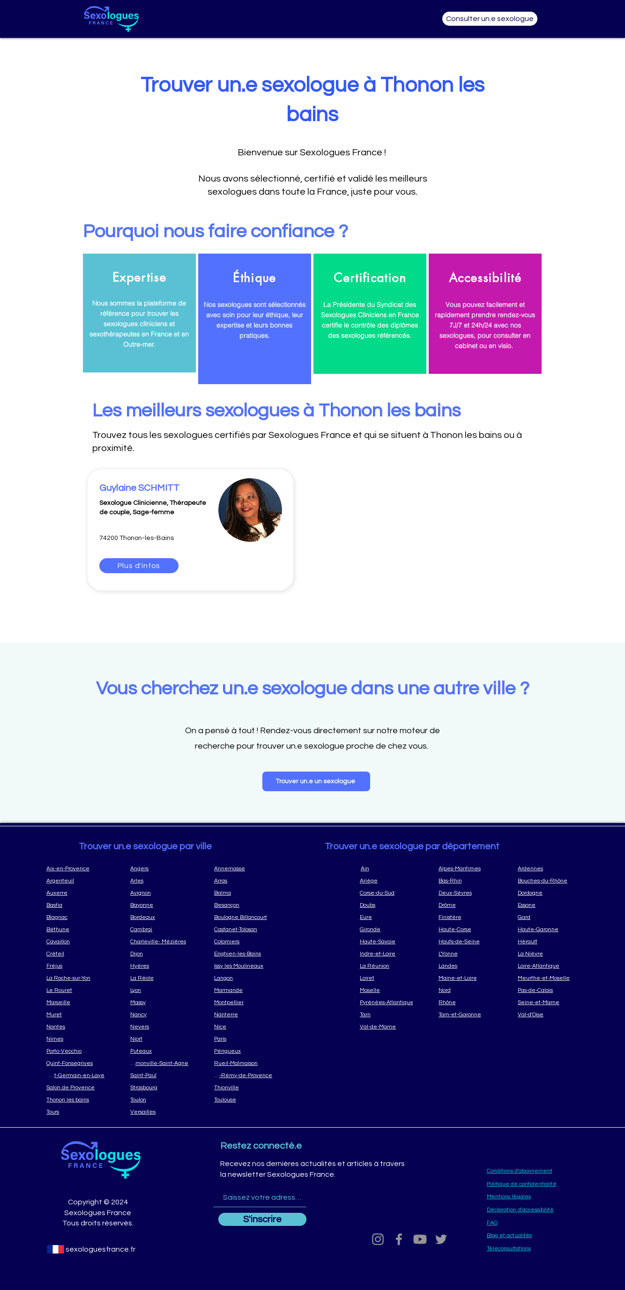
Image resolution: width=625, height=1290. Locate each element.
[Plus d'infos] (139, 565)
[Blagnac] (75, 917)
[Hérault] (548, 941)
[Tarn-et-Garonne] (469, 1014)
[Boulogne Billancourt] (243, 917)
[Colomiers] (243, 941)
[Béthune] (75, 929)
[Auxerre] (75, 893)
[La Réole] (159, 978)
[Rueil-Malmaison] (243, 1063)
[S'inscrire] (262, 1219)
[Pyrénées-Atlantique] (390, 1002)
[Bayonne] (159, 905)
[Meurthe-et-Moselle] (548, 978)
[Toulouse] (243, 1099)
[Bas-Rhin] (469, 881)
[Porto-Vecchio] (75, 1051)
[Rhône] (469, 1002)
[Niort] (159, 1039)
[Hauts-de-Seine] (469, 941)
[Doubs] (390, 905)
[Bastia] (75, 905)
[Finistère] (469, 917)
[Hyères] (159, 966)
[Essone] (548, 905)
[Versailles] (159, 1112)
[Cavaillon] (75, 941)
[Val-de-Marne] (390, 1026)
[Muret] (75, 1014)
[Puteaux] (159, 1051)
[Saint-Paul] (159, 1075)
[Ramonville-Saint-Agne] (159, 1063)
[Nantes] (75, 1026)
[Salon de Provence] (75, 1087)
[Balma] (243, 893)
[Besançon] (243, 905)
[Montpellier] (243, 1002)
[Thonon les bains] (75, 1099)
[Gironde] (390, 929)
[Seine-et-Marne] (548, 1002)
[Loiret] (390, 978)
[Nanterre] (243, 1014)
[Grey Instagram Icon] (378, 1239)
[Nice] (243, 1026)
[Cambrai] (159, 929)
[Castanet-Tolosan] (243, 929)
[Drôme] (469, 905)
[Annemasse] (243, 868)
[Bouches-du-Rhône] (548, 881)
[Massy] (159, 1002)
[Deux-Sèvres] (469, 893)
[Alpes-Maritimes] (469, 868)
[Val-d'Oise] (548, 1014)
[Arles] (159, 881)
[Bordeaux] (159, 917)
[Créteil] (75, 953)
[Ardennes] (548, 868)
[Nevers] (159, 1026)
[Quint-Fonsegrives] (75, 1063)
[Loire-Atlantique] (548, 966)
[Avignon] (159, 893)
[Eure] (390, 917)
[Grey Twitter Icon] (441, 1239)
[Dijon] (159, 953)
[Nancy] (159, 1014)
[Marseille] (75, 1002)
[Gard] (548, 917)
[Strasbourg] (159, 1087)
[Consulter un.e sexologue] (489, 19)
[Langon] (243, 978)
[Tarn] (390, 1014)
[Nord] (469, 990)
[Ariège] (390, 881)
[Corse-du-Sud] (390, 893)
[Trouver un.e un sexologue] (316, 781)
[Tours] (75, 1112)
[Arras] (243, 881)
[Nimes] (75, 1039)
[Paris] (243, 1039)
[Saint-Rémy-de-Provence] (243, 1075)
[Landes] (469, 966)
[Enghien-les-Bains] (243, 953)
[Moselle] (390, 990)
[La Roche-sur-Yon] (75, 978)
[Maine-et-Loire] (469, 978)
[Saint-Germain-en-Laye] (75, 1075)
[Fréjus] (75, 966)
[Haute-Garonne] (548, 929)
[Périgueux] (243, 1051)
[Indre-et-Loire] (390, 953)
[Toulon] (159, 1099)
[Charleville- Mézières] (159, 941)
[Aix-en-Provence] (75, 868)
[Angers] (159, 868)
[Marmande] (243, 990)
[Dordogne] (548, 893)
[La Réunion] (390, 966)
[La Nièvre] (548, 953)
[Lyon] (159, 990)
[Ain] (390, 868)
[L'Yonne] (469, 953)
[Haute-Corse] (469, 929)
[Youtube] (420, 1239)
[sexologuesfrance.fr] (100, 1249)
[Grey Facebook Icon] (399, 1239)
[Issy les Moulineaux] (243, 966)
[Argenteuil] (75, 881)
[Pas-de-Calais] (548, 990)
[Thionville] (243, 1087)
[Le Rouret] (75, 990)
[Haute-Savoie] (390, 941)
